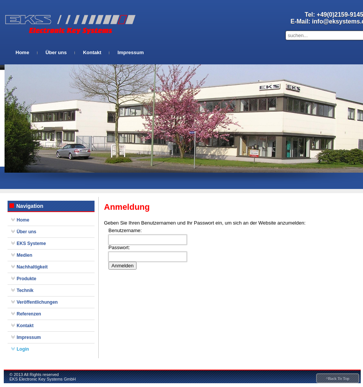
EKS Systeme (31, 243)
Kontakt (92, 52)
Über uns (56, 52)
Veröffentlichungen (37, 302)
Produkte (26, 278)
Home (22, 52)
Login (23, 349)
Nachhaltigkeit (32, 267)
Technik (25, 290)
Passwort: (119, 247)
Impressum (131, 52)
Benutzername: (125, 230)
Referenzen (29, 314)
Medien (24, 255)
